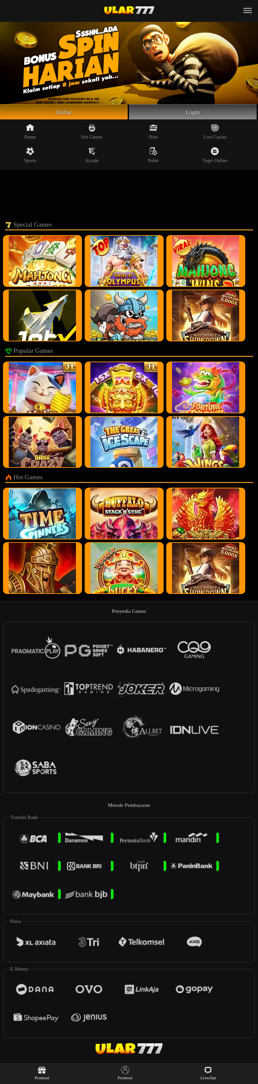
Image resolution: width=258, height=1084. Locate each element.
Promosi (42, 1073)
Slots (153, 132)
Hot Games (91, 132)
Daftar (64, 112)
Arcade (92, 155)
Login (192, 112)
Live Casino (214, 132)
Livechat (208, 1073)
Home (30, 132)
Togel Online (215, 155)
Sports (30, 155)
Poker (153, 155)
